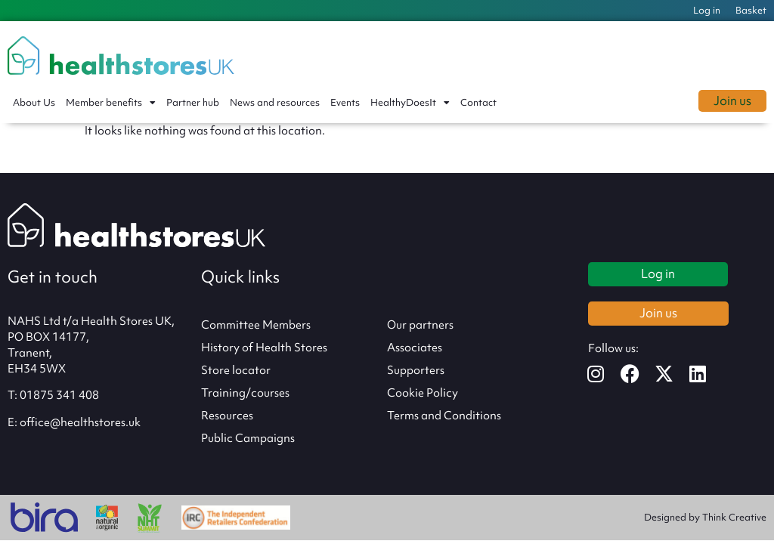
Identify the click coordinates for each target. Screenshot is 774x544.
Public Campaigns (248, 438)
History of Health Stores (264, 347)
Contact (478, 102)
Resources (227, 415)
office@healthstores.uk (80, 422)
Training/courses (245, 392)
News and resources (275, 102)
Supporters (415, 370)
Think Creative (734, 517)
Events (345, 102)
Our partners (420, 324)
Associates (414, 347)
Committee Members (256, 324)
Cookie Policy (422, 392)
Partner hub (192, 102)
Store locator (236, 370)
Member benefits (111, 103)
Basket (750, 10)
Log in (706, 10)
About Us (34, 102)
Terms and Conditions (444, 415)
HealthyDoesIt (410, 103)
